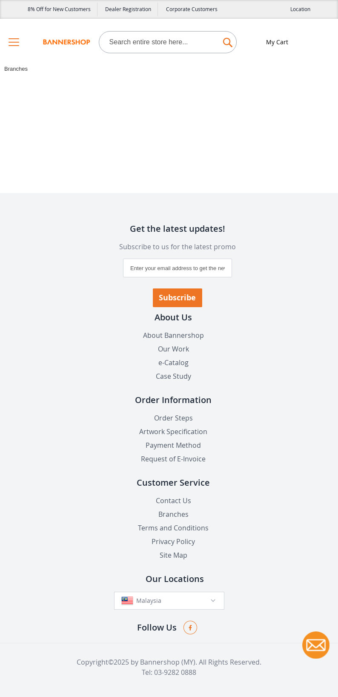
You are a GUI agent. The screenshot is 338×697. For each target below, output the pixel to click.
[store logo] (66, 42)
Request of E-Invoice (173, 459)
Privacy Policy (173, 541)
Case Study (173, 376)
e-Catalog (173, 362)
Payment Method (173, 445)
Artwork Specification (173, 431)
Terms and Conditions (173, 528)
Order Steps (173, 418)
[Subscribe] (177, 297)
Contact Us (173, 500)
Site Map (173, 555)
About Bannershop (173, 335)
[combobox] (168, 42)
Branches (173, 514)
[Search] (228, 40)
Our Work (173, 349)
